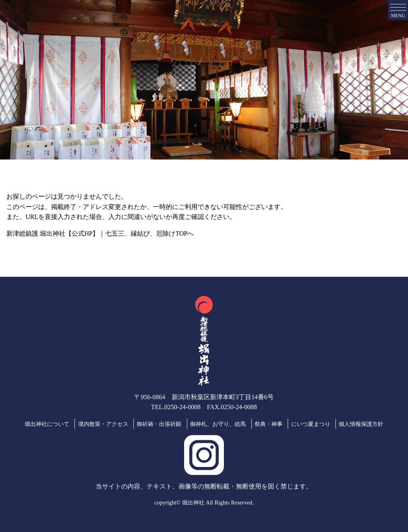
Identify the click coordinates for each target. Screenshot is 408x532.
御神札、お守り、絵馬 (218, 424)
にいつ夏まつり (310, 424)
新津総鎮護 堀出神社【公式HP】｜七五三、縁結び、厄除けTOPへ (100, 233)
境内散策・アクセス (103, 424)
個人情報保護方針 (361, 424)
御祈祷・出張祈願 (159, 424)
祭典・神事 (268, 424)
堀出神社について (47, 424)
